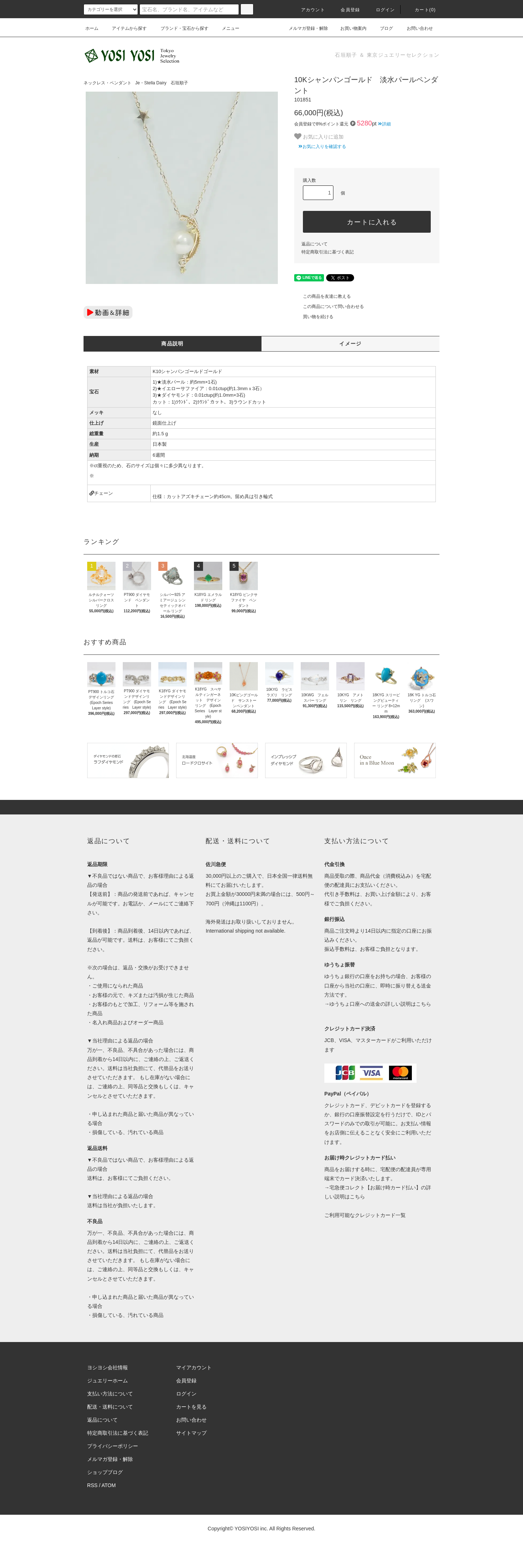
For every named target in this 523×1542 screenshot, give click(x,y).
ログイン (381, 9)
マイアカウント (194, 1367)
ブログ (382, 28)
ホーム (91, 28)
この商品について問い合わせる (329, 306)
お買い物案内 (349, 28)
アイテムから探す (125, 28)
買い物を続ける (313, 316)
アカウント (308, 9)
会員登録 (346, 9)
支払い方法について (110, 1394)
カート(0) (421, 9)
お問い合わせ (415, 28)
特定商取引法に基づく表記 (327, 252)
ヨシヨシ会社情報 (107, 1367)
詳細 (384, 124)
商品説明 (172, 344)
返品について (314, 244)
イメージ (350, 344)
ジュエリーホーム (107, 1380)
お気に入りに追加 (319, 136)
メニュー (226, 28)
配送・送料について (110, 1407)
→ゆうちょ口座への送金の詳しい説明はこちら (377, 1004)
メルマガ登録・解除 (304, 28)
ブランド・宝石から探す (180, 28)
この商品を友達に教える (322, 296)
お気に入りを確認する (320, 146)
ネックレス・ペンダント (107, 82)
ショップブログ (105, 1472)
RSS (92, 1485)
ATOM (109, 1485)
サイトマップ (191, 1433)
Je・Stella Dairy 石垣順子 (161, 82)
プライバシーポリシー (112, 1446)
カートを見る (191, 1407)
